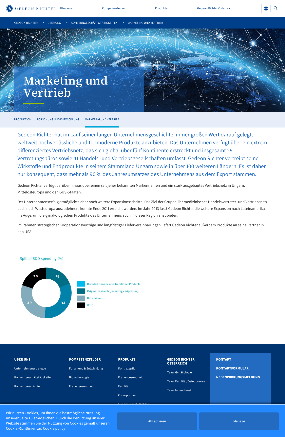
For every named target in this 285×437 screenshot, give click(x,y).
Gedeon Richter (26, 23)
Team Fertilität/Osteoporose (186, 381)
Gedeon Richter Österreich (214, 8)
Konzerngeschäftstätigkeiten (94, 23)
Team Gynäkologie (179, 372)
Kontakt (223, 360)
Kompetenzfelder (113, 8)
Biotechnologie (79, 377)
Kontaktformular (232, 368)
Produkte (161, 8)
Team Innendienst (179, 390)
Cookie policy (54, 428)
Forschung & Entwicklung (86, 368)
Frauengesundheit (81, 386)
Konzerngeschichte (27, 386)
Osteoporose (127, 395)
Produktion (22, 119)
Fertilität (123, 386)
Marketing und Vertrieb (102, 119)
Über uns (66, 8)
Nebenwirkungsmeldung (238, 377)
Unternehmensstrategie (30, 368)
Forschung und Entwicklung (58, 119)
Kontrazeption (127, 368)
